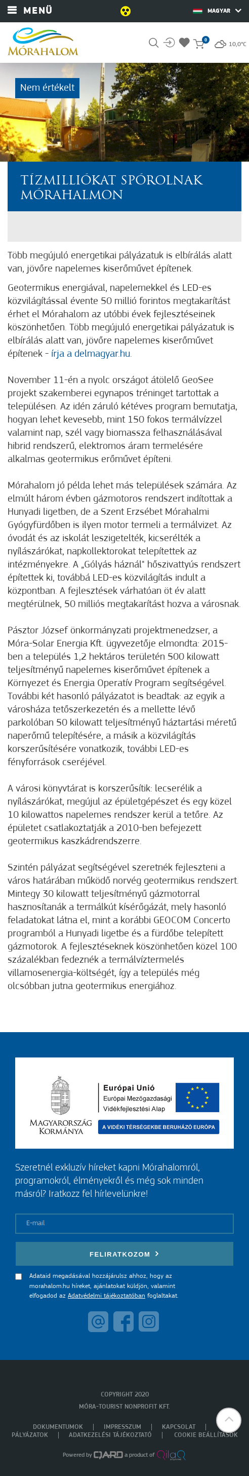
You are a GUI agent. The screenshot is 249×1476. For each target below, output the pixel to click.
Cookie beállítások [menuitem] (206, 1435)
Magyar (217, 11)
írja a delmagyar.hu (90, 354)
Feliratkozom (124, 1254)
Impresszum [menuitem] (122, 1427)
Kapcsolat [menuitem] (178, 1427)
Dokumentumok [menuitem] (58, 1427)
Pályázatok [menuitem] (30, 1435)
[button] (228, 1420)
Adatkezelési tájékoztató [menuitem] (110, 1435)
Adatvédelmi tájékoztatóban (106, 1296)
